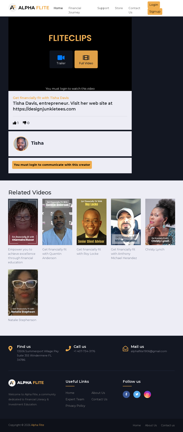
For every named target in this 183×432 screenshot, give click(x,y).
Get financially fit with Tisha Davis (41, 98)
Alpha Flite (37, 425)
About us (98, 393)
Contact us (99, 399)
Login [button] (153, 4)
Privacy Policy (75, 405)
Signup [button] (154, 11)
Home (58, 8)
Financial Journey (74, 9)
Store (119, 8)
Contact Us (134, 9)
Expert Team (75, 399)
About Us (151, 425)
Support (103, 8)
